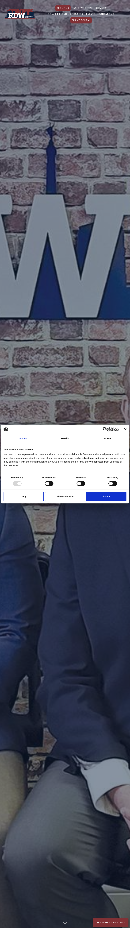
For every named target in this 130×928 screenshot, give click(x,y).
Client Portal (81, 20)
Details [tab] (65, 438)
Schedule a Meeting (111, 922)
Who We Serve (83, 8)
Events (90, 14)
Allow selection (65, 496)
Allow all (106, 496)
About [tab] (107, 438)
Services (101, 8)
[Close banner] (125, 429)
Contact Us (106, 14)
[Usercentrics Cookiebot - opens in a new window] (105, 429)
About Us (63, 8)
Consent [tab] (22, 438)
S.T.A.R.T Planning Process (65, 14)
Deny (23, 496)
